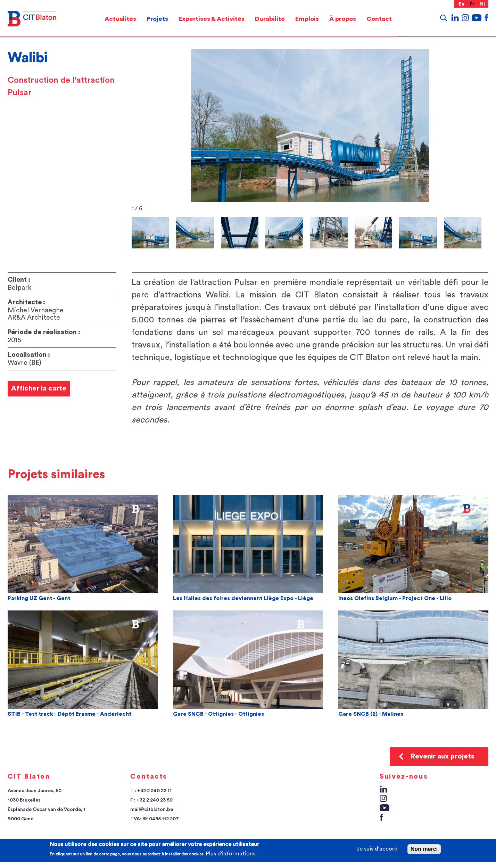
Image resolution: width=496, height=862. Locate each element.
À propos (342, 19)
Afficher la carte (38, 388)
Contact (379, 19)
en (462, 4)
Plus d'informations (230, 853)
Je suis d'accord (377, 849)
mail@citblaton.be (151, 809)
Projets (157, 19)
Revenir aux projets (442, 756)
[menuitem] (120, 18)
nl (482, 4)
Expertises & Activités (212, 19)
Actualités (120, 19)
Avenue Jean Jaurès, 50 (34, 790)
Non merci (424, 849)
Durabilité (270, 19)
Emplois (307, 19)
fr (472, 4)
